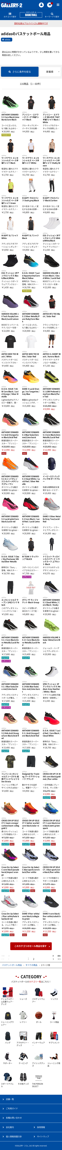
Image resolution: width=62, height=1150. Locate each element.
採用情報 (41, 1127)
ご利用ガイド (12, 1108)
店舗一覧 (10, 1099)
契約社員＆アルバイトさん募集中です (31, 23)
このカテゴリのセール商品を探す (30, 946)
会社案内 (10, 1127)
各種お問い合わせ (14, 1118)
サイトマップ (43, 1137)
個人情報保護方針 (14, 1137)
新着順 (49, 72)
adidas (7, 40)
